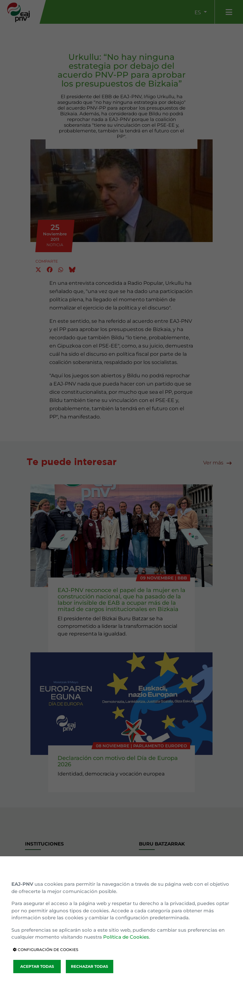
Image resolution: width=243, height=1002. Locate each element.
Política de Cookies (126, 937)
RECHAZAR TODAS (89, 966)
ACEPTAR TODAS (37, 966)
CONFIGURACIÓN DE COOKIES (45, 949)
